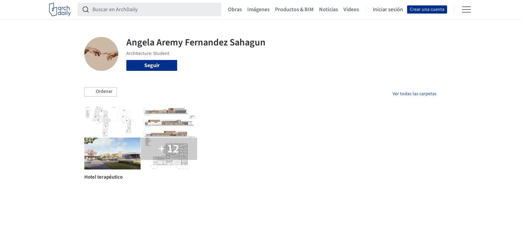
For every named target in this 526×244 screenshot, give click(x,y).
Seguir (152, 65)
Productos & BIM (294, 9)
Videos (351, 9)
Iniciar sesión (388, 9)
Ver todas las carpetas (415, 94)
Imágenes (258, 9)
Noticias (328, 9)
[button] (100, 92)
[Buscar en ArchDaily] (154, 9)
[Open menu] (466, 9)
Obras (235, 9)
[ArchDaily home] (60, 9)
